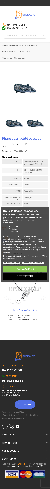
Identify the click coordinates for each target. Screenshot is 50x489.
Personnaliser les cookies (33, 262)
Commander (25, 404)
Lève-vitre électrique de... (25, 310)
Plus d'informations (11, 262)
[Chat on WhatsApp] (25, 381)
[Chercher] (25, 36)
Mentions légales (14, 466)
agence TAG (38, 466)
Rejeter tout (25, 276)
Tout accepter (25, 269)
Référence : (7, 151)
